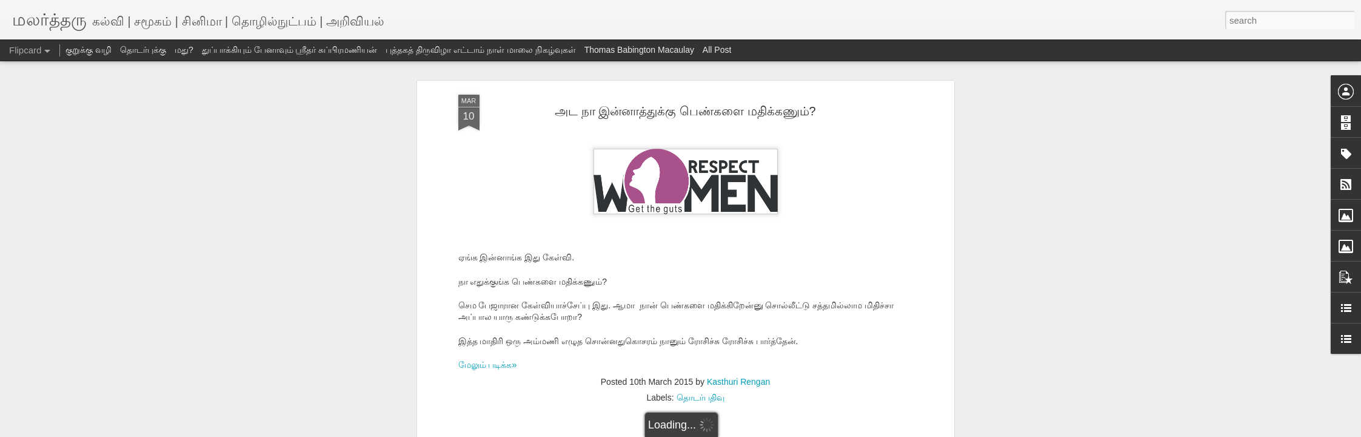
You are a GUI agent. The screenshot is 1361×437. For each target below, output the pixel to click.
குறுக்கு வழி (88, 50)
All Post (717, 50)
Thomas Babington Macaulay (639, 50)
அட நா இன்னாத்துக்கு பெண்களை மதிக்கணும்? (685, 111)
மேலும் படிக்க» (487, 365)
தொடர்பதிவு (700, 397)
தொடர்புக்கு (143, 50)
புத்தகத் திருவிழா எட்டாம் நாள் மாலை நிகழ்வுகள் (480, 50)
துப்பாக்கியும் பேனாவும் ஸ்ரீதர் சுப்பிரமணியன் (290, 50)
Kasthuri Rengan (738, 382)
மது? (184, 50)
